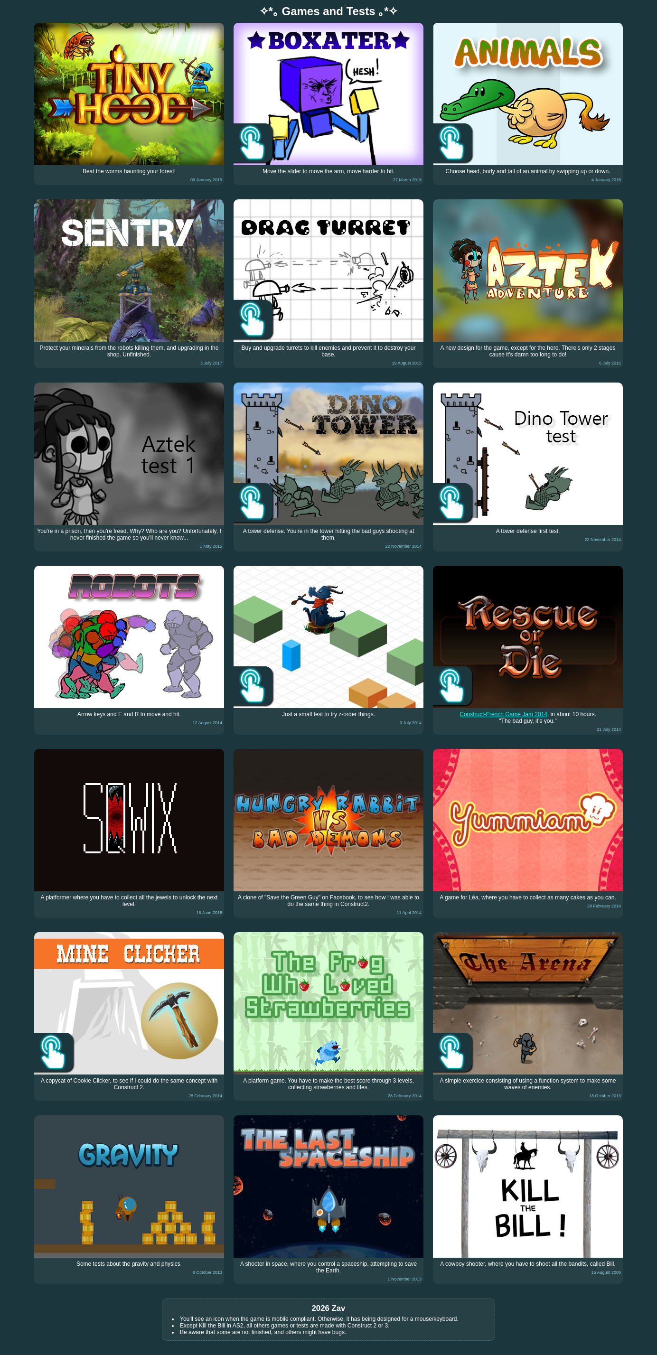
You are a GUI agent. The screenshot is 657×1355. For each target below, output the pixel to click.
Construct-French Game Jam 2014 (503, 714)
